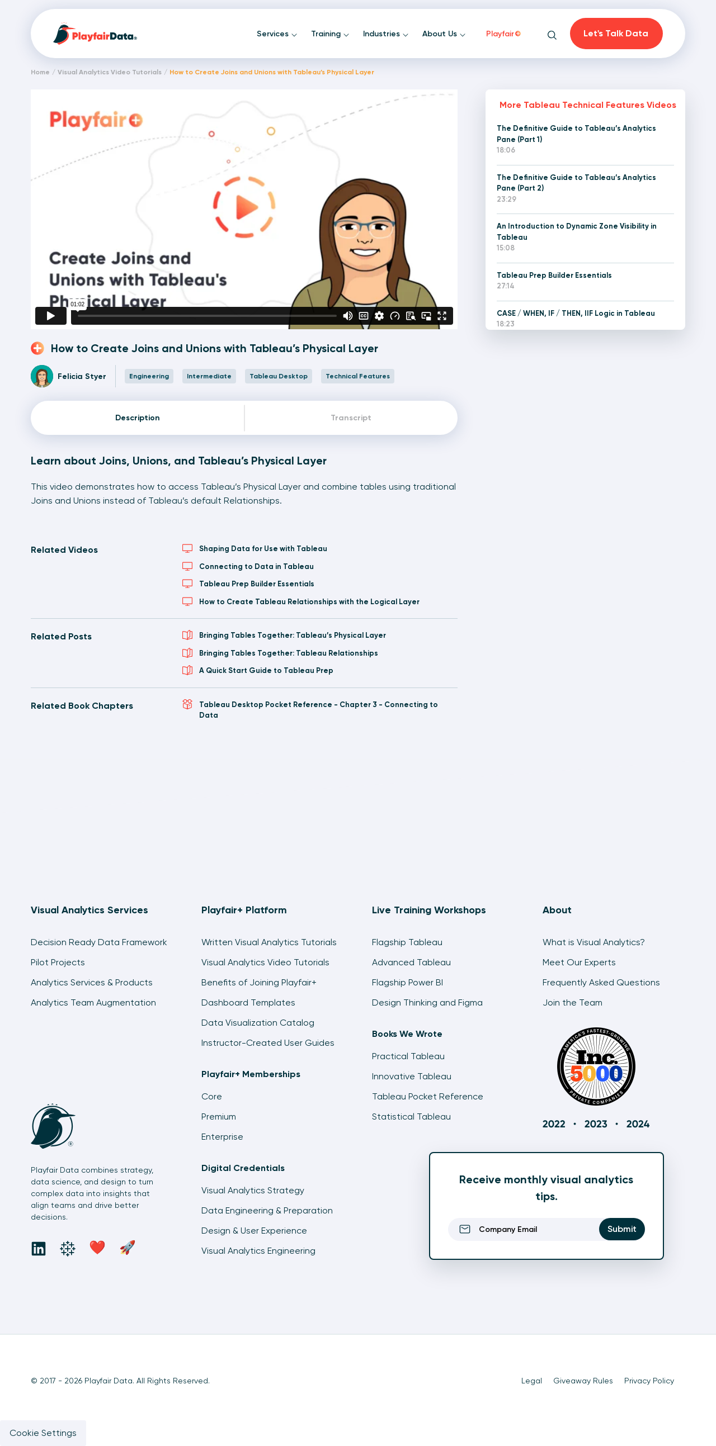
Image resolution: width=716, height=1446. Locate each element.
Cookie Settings (43, 1433)
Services (277, 34)
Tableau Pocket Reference (427, 1096)
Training (330, 34)
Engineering (149, 376)
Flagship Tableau (407, 942)
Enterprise (222, 1136)
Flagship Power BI (407, 982)
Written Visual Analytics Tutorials (269, 942)
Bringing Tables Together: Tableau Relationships (280, 653)
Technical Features (358, 376)
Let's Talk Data (615, 33)
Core (211, 1096)
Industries (386, 34)
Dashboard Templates (248, 1002)
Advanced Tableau (411, 962)
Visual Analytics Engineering (258, 1250)
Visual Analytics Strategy (252, 1190)
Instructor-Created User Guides (268, 1042)
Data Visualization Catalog (257, 1022)
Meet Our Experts (579, 962)
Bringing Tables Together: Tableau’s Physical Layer (284, 635)
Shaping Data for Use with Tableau (254, 548)
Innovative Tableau (411, 1076)
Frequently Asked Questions (601, 982)
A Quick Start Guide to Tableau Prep (257, 670)
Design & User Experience (254, 1230)
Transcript (351, 418)
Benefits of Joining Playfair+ (259, 982)
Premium (218, 1116)
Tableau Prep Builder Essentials (248, 584)
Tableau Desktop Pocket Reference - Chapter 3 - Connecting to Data (310, 709)
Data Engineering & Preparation (267, 1210)
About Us (444, 34)
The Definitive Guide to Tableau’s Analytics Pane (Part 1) (576, 134)
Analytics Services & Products (92, 982)
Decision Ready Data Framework (99, 942)
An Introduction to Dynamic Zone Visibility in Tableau (577, 231)
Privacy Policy (649, 1380)
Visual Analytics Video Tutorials (110, 72)
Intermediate (209, 376)
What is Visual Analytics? (594, 942)
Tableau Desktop (278, 376)
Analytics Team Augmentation (93, 1002)
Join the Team (572, 1002)
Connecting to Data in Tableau (248, 566)
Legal (531, 1380)
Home (40, 72)
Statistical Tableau (411, 1116)
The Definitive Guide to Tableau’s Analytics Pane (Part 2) (576, 183)
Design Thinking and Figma (427, 1002)
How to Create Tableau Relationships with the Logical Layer (301, 601)
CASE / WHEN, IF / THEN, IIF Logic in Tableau (576, 313)
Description (137, 418)
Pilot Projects (58, 962)
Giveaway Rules (583, 1380)
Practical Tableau (408, 1056)
